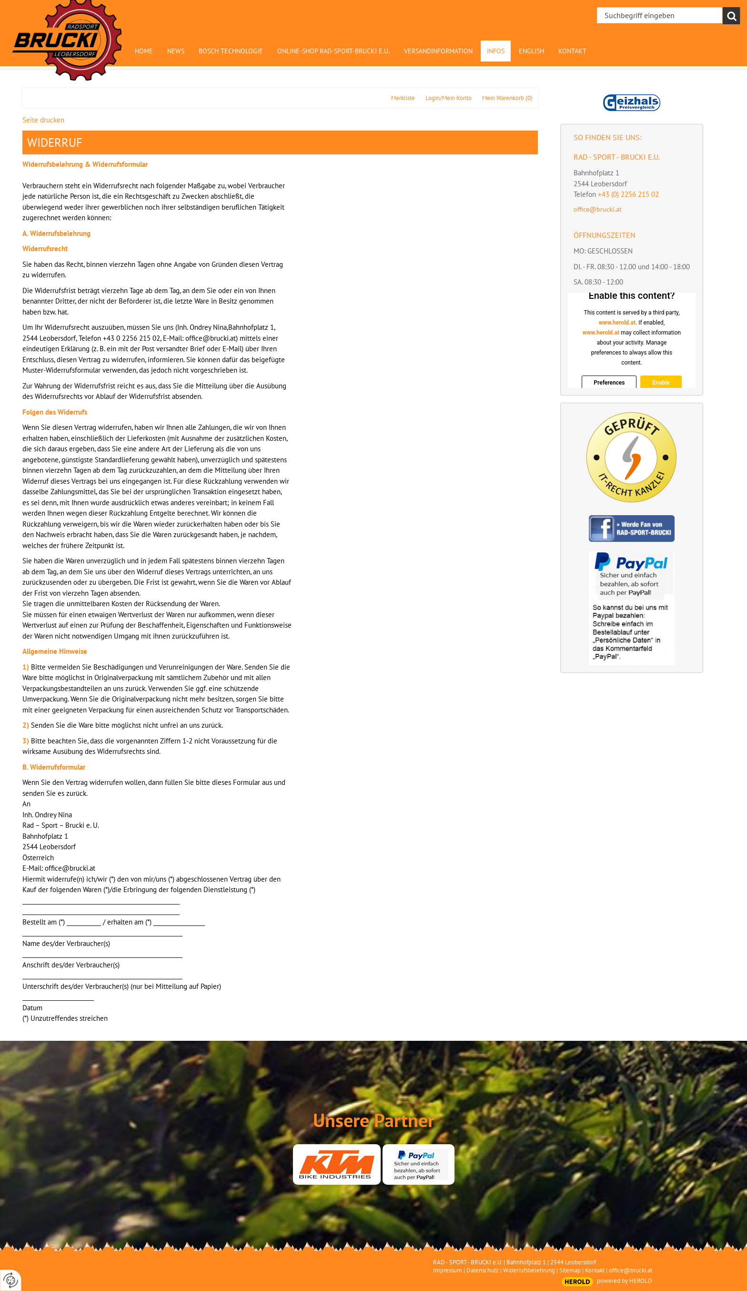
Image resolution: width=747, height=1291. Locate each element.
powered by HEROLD (624, 1281)
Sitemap (570, 1270)
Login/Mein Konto (448, 98)
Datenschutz (482, 1270)
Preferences (609, 382)
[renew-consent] (10, 1280)
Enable (660, 382)
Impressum (447, 1270)
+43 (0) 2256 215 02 (628, 194)
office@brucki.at (598, 209)
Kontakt (595, 1270)
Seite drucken (43, 119)
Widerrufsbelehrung (529, 1270)
